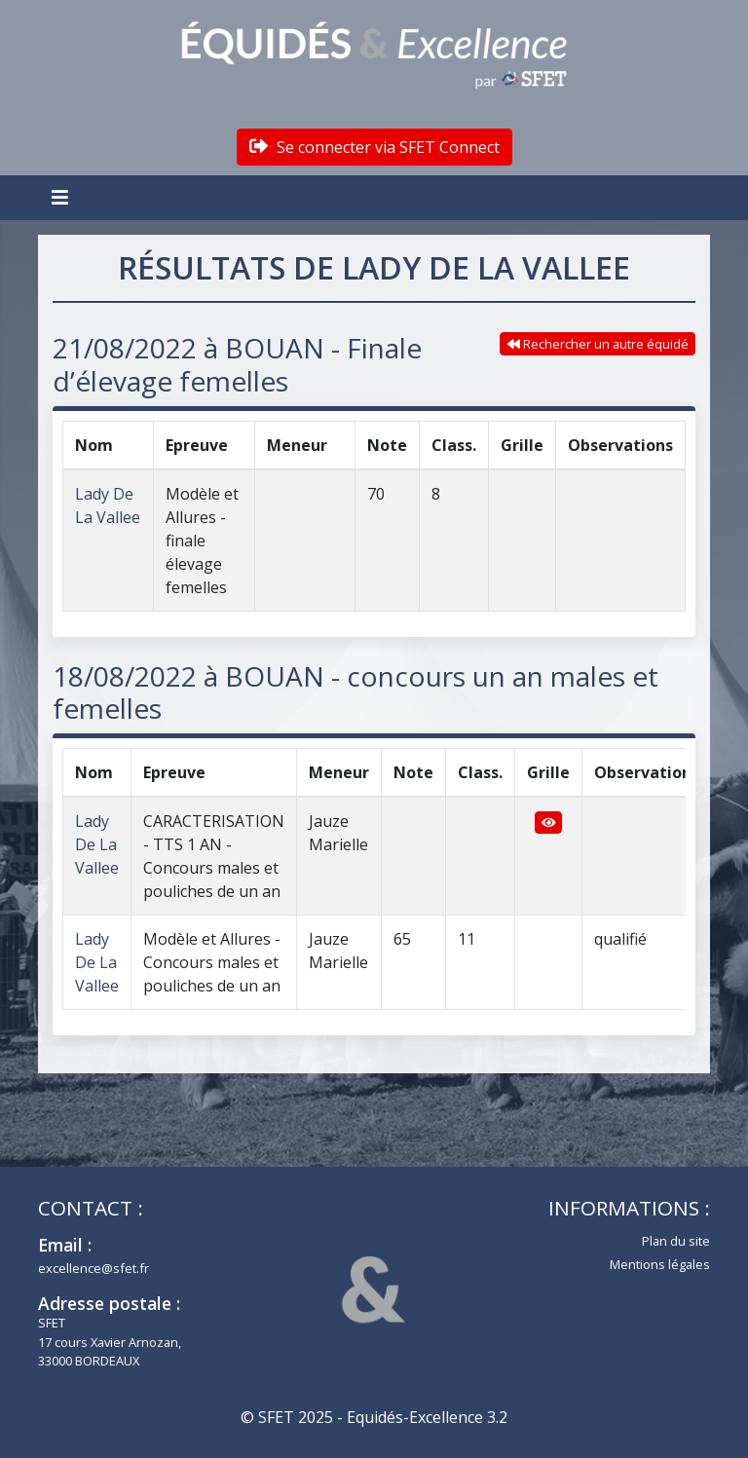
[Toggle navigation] (62, 197)
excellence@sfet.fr (93, 1268)
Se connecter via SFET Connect (374, 147)
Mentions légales (660, 1264)
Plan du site (676, 1241)
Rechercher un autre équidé (598, 344)
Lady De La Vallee (97, 844)
